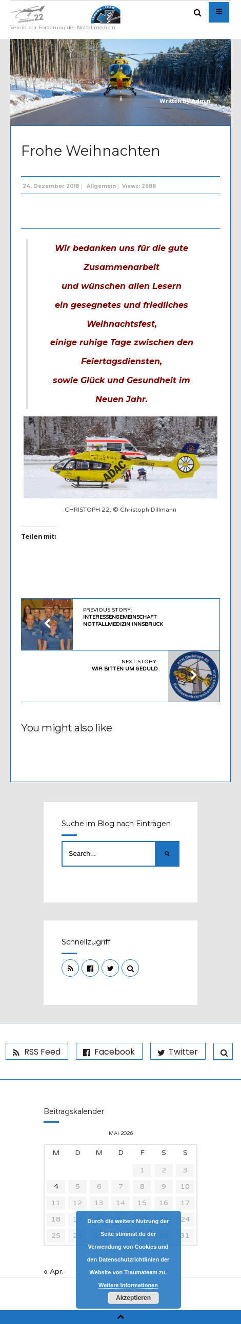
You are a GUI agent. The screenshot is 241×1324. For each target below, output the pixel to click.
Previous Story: (123, 617)
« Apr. (54, 1271)
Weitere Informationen (128, 1285)
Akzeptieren (133, 1297)
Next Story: (125, 665)
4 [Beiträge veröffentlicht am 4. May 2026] (56, 1186)
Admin (200, 101)
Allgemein (101, 186)
